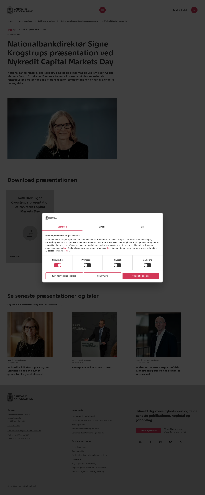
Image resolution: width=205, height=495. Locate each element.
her (65, 248)
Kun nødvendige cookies (64, 276)
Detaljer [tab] (102, 227)
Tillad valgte (102, 276)
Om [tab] (142, 227)
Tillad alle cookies (140, 276)
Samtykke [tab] (62, 227)
